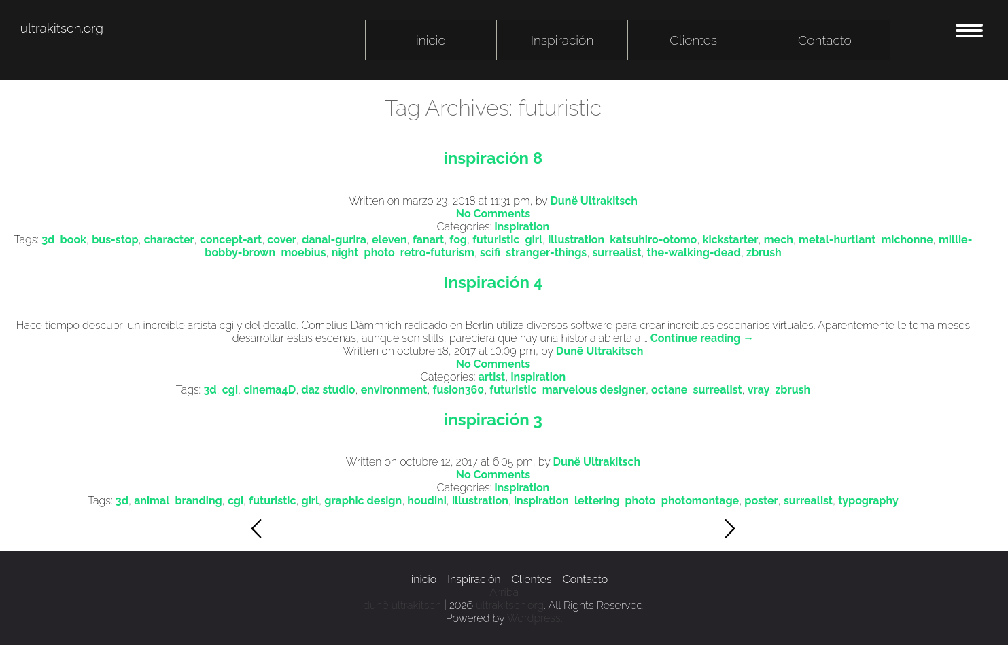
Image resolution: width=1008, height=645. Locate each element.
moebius (303, 252)
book (73, 239)
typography (868, 500)
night (345, 252)
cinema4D (269, 389)
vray (759, 389)
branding (198, 500)
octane (669, 389)
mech (778, 239)
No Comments (493, 213)
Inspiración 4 (493, 282)
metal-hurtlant (837, 239)
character (169, 239)
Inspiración (562, 40)
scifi (490, 252)
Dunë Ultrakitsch (594, 200)
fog (458, 239)
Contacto (825, 40)
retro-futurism (437, 252)
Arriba (504, 592)
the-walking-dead (694, 252)
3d (47, 239)
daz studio (328, 389)
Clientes (693, 40)
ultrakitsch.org (61, 27)
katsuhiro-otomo (653, 239)
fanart (428, 239)
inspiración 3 (493, 420)
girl (534, 239)
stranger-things (546, 252)
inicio (431, 40)
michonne (907, 239)
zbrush (764, 252)
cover (281, 239)
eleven (389, 239)
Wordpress (534, 618)
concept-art (231, 239)
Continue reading (702, 338)
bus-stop (115, 239)
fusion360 (459, 389)
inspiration (522, 226)
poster (761, 500)
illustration (576, 239)
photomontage (700, 500)
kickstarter (730, 239)
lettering (596, 500)
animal (151, 500)
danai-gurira (334, 239)
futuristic (495, 239)
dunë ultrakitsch (402, 605)
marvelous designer (594, 389)
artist (492, 376)
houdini (426, 500)
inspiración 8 (493, 158)
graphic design (363, 500)
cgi (230, 389)
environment (394, 389)
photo (379, 252)
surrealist (616, 252)
